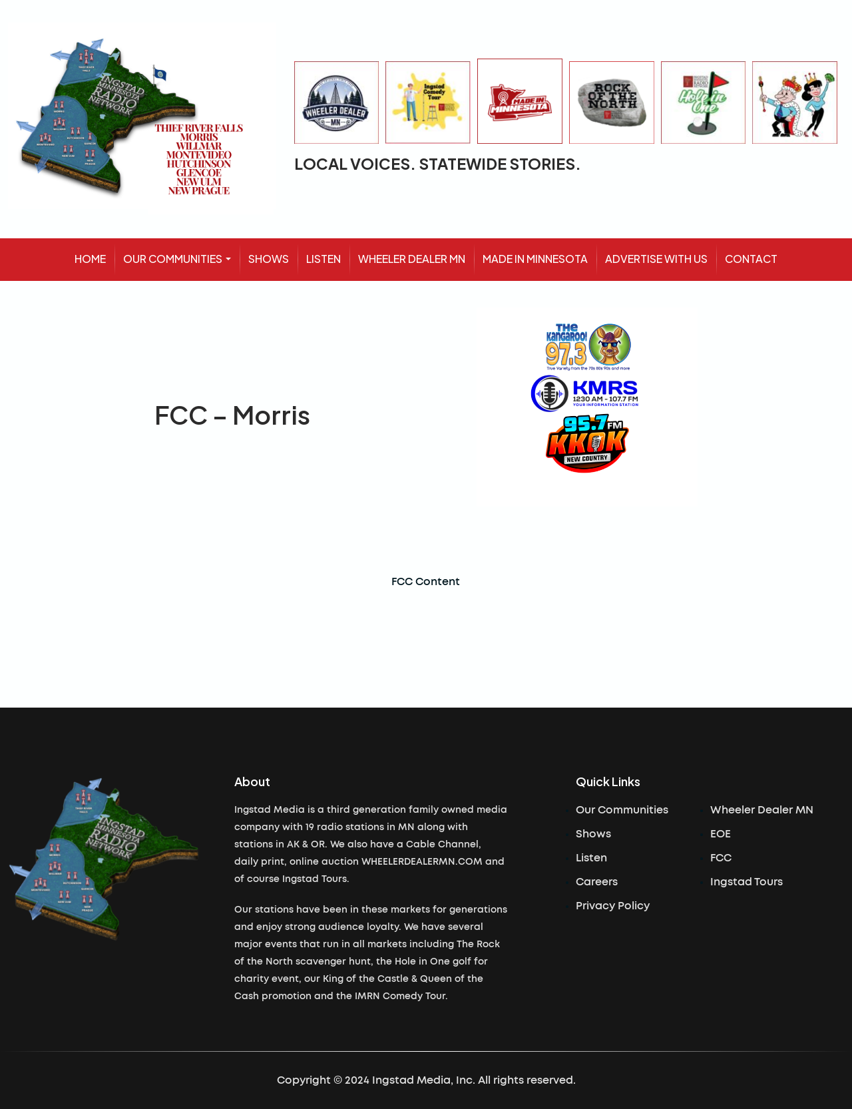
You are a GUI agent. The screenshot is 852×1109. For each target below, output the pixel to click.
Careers (597, 882)
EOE (720, 834)
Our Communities (622, 810)
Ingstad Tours (746, 882)
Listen (591, 858)
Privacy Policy (613, 906)
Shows (593, 834)
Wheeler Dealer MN (761, 810)
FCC (721, 858)
